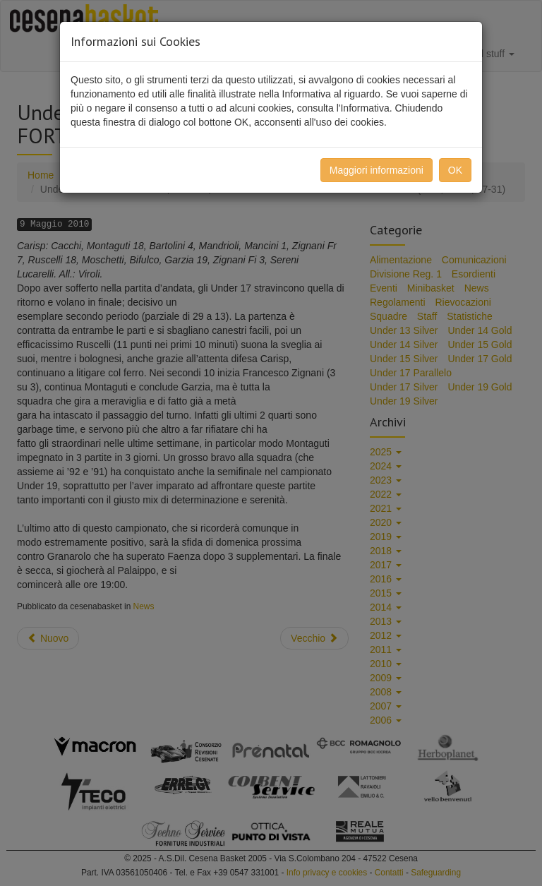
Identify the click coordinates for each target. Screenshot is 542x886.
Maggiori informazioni (376, 170)
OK (455, 170)
